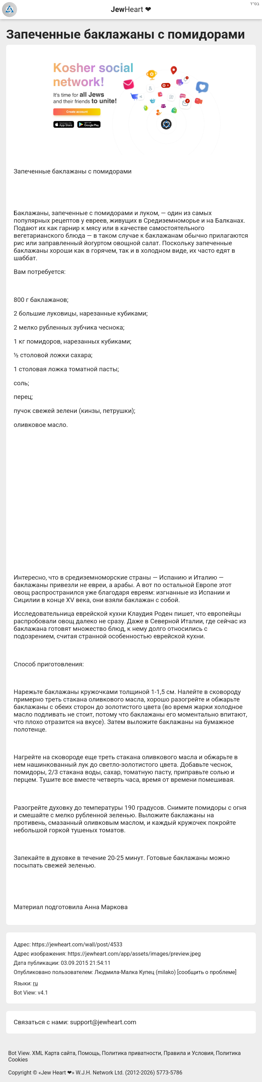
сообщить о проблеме (206, 972)
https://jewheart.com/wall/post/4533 (77, 944)
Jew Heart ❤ (56, 1072)
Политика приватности (131, 1053)
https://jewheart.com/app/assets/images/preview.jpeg (134, 954)
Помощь (88, 1053)
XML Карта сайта (53, 1053)
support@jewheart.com (103, 1022)
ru (35, 983)
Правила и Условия (188, 1053)
